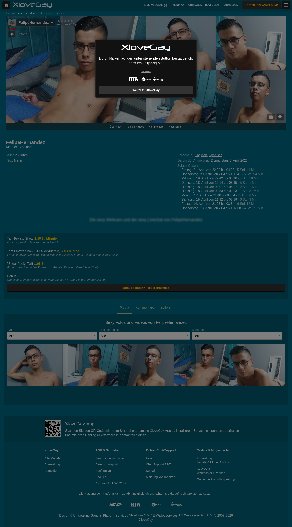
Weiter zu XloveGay (145, 90)
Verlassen (146, 71)
